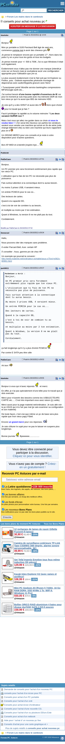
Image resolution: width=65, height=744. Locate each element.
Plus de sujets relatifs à (32, 728)
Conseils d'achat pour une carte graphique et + (26, 724)
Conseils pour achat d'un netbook (19, 716)
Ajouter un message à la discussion (32, 26)
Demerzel (5, 233)
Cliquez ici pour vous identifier (32, 456)
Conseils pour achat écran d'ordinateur (22, 705)
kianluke (4, 35)
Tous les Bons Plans (54, 524)
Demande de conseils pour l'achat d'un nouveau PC (28, 689)
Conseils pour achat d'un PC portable (21, 697)
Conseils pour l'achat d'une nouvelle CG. (23, 709)
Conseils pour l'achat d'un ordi (18, 701)
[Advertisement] (32, 651)
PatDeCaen (6, 159)
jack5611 (5, 268)
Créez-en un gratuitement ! (38, 465)
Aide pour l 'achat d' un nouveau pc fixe (22, 720)
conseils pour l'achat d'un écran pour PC (23, 693)
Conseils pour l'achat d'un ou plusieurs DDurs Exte (28, 712)
